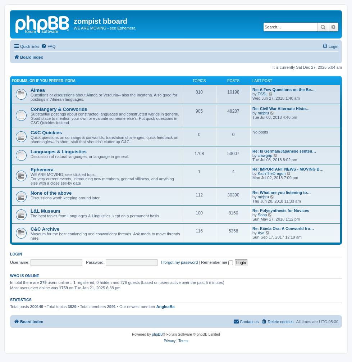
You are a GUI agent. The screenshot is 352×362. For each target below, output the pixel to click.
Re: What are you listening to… (281, 192)
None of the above (51, 193)
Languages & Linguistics (59, 151)
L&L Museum (45, 211)
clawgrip (265, 155)
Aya (261, 233)
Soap (262, 215)
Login (16, 254)
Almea (38, 90)
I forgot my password (179, 262)
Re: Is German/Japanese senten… (284, 151)
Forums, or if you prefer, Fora (44, 81)
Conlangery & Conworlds (59, 109)
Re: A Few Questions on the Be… (283, 89)
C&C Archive (45, 229)
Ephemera (42, 169)
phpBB (157, 334)
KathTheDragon (272, 173)
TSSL (263, 94)
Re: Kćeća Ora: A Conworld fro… (283, 228)
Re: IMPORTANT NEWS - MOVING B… (288, 169)
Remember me (217, 262)
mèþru (263, 113)
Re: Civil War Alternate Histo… (281, 109)
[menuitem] (48, 46)
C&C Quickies (46, 132)
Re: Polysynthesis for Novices (280, 210)
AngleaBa (165, 306)
